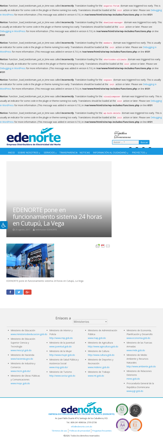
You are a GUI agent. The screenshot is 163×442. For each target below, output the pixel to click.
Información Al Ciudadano (109, 152)
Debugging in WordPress (12, 31)
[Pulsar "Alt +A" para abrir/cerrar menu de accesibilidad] (4, 225)
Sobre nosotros (28, 152)
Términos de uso (59, 430)
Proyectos (138, 152)
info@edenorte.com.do (81, 426)
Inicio (11, 152)
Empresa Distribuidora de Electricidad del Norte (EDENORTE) (81, 414)
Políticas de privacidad (79, 430)
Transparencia (68, 152)
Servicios (49, 152)
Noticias (85, 152)
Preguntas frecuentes (101, 430)
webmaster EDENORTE (46, 229)
